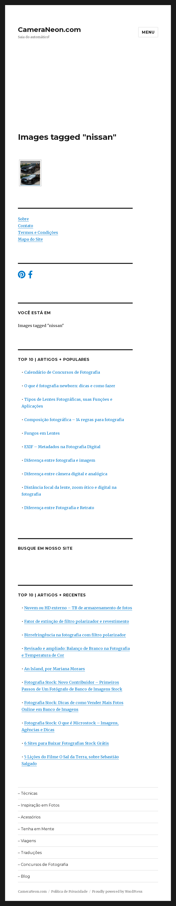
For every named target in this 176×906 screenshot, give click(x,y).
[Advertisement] (89, 96)
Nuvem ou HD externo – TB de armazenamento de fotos (78, 607)
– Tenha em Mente (36, 829)
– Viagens (27, 841)
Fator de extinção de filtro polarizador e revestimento (76, 621)
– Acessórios (29, 817)
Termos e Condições (38, 232)
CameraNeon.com (49, 29)
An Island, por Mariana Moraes (54, 668)
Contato (25, 225)
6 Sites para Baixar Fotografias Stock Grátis (66, 743)
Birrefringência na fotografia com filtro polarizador (75, 634)
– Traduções (30, 852)
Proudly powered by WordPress (117, 892)
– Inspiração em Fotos (38, 805)
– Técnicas (27, 793)
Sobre (23, 218)
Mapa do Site (30, 239)
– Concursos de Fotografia (43, 864)
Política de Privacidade (69, 892)
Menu (148, 32)
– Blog (24, 876)
